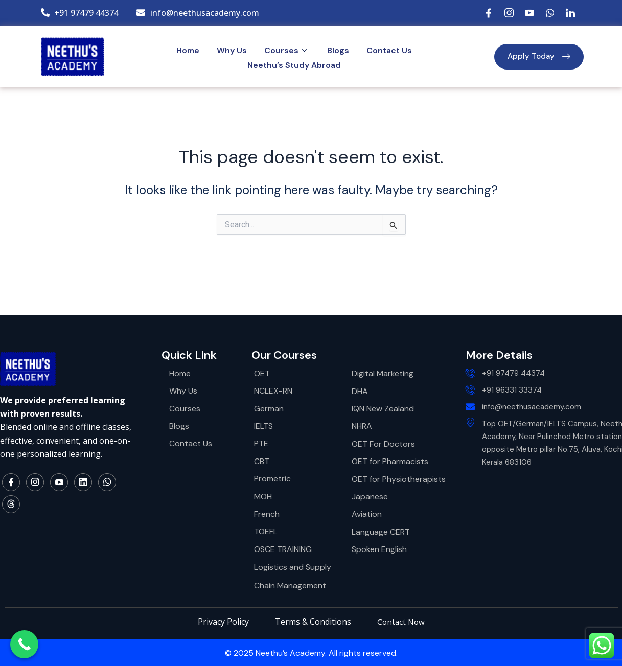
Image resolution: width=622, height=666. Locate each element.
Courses (287, 50)
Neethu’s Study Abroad (294, 65)
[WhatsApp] (550, 12)
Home (187, 50)
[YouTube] (529, 12)
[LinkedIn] (570, 12)
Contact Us (389, 50)
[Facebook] (488, 12)
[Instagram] (509, 12)
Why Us (232, 50)
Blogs (338, 50)
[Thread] (11, 505)
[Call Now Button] (24, 644)
